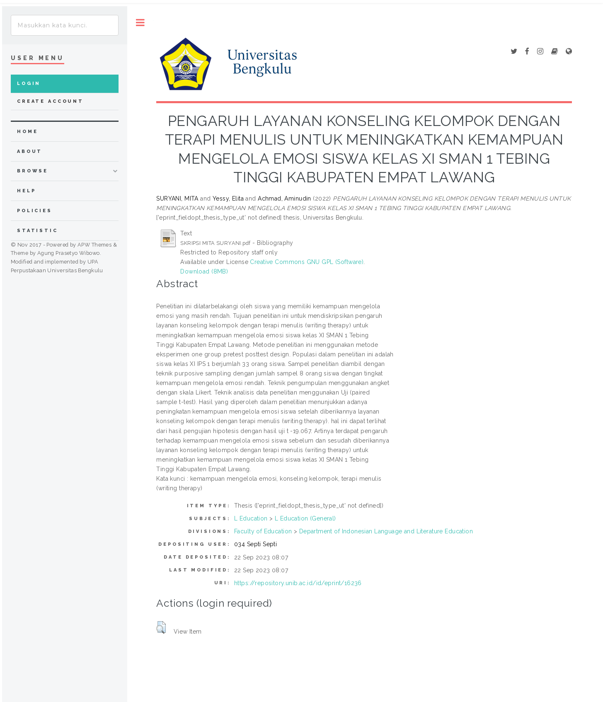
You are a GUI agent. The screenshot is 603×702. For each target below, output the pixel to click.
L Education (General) (305, 518)
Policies (34, 210)
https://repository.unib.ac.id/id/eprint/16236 (298, 583)
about (29, 151)
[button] (161, 627)
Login (29, 83)
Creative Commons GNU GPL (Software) (306, 262)
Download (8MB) (204, 271)
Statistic (37, 230)
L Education (251, 518)
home (27, 131)
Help (26, 191)
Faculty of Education (263, 531)
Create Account (50, 101)
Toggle (140, 22)
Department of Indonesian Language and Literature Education (386, 531)
